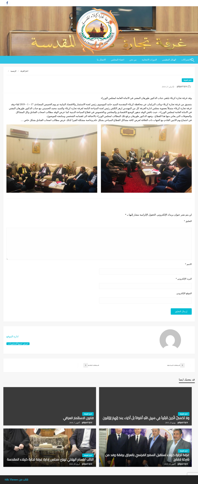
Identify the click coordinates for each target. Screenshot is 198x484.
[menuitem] (169, 60)
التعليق (188, 221)
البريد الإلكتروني (184, 279)
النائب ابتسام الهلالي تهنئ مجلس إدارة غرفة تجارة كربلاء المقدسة (50, 459)
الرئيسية (13, 71)
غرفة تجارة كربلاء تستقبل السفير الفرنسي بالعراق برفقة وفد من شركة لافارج (147, 457)
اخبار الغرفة (24, 71)
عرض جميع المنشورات (18, 343)
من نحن (133, 60)
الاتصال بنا (101, 60)
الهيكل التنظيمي (169, 60)
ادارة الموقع (181, 86)
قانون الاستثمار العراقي (78, 418)
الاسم (188, 264)
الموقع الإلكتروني (184, 293)
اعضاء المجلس (117, 60)
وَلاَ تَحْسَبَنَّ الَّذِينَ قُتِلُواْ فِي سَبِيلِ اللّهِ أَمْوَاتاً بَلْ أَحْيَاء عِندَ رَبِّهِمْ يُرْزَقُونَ (146, 418)
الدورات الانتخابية (149, 60)
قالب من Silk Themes (16, 479)
